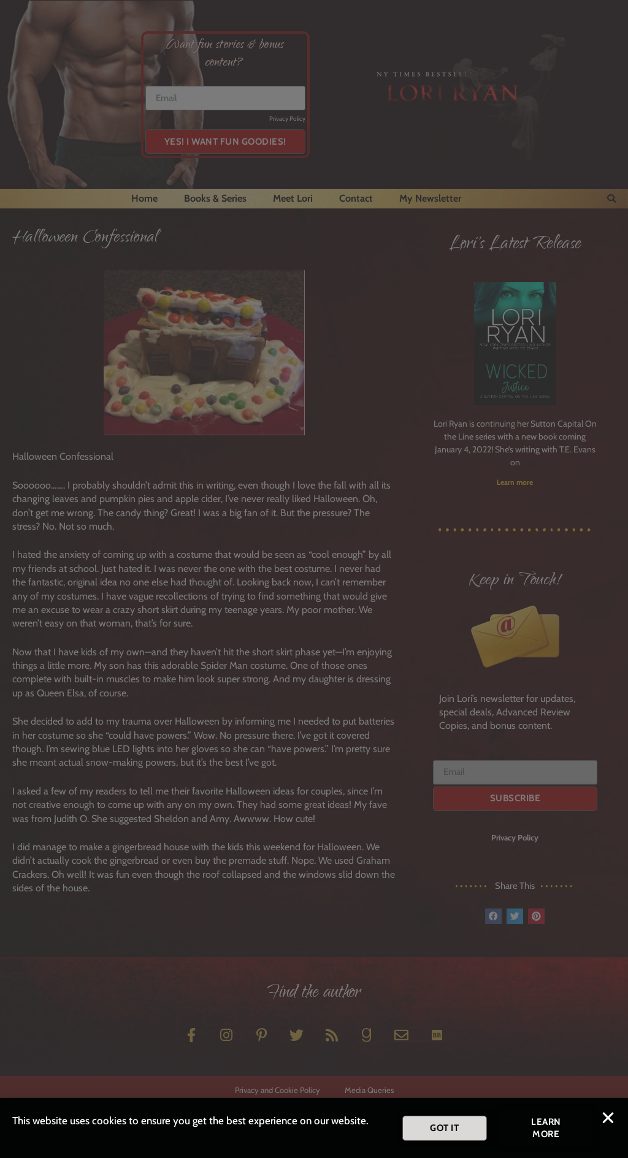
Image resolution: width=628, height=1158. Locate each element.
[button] (608, 1121)
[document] (314, 579)
